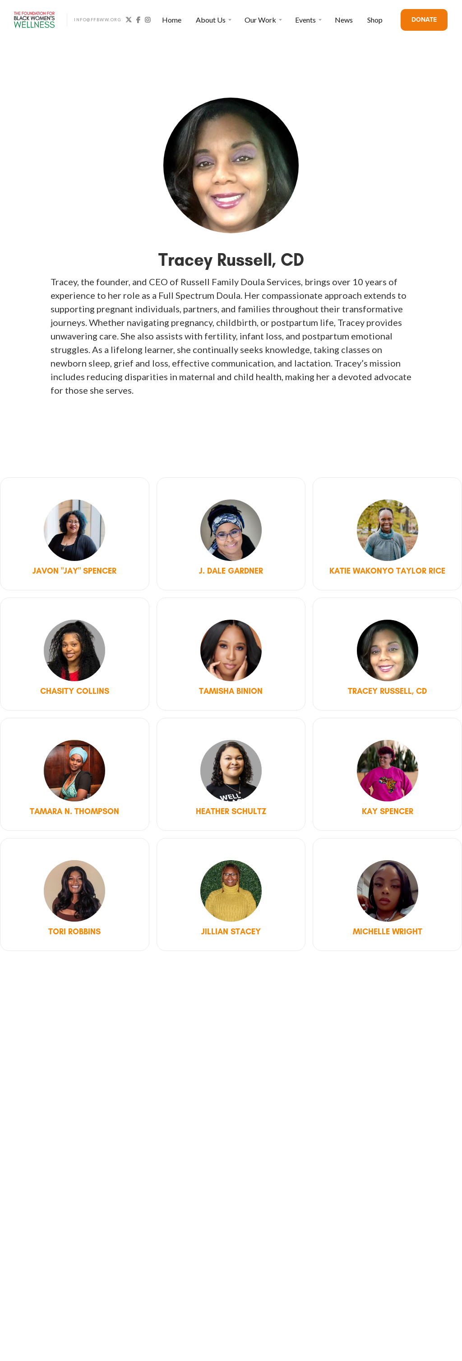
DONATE (424, 19)
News (344, 19)
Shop (375, 19)
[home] (34, 20)
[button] (213, 20)
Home (171, 19)
